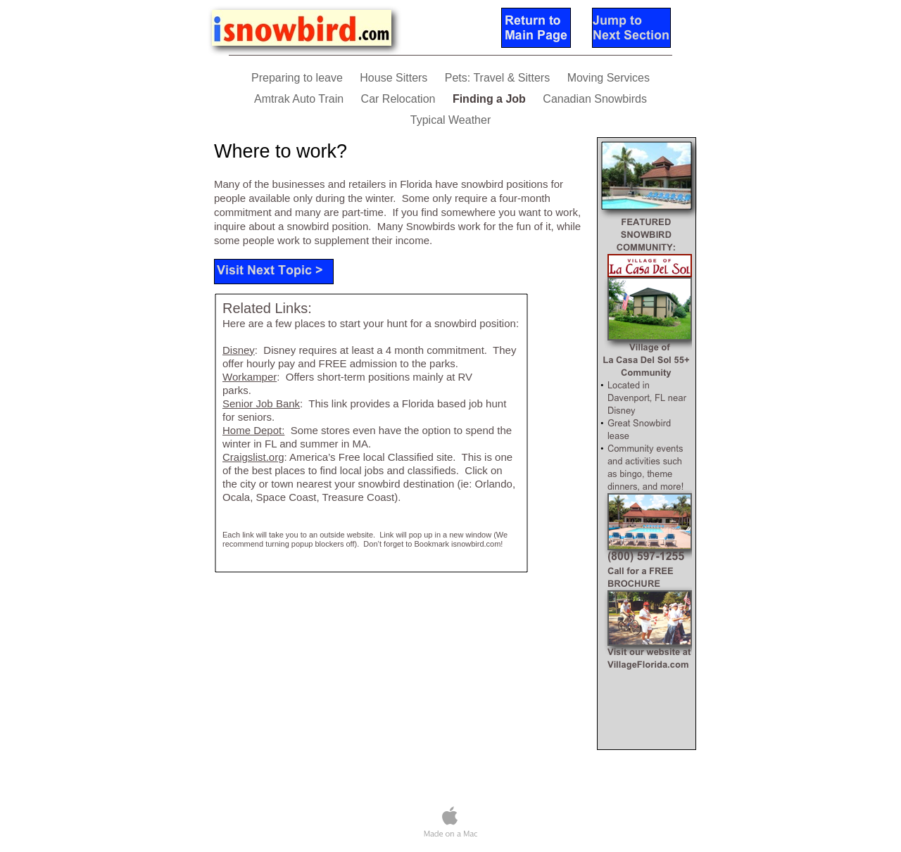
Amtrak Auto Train (300, 99)
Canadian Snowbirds (595, 99)
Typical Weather (450, 120)
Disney (238, 350)
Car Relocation (400, 99)
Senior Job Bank (261, 403)
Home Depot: (253, 430)
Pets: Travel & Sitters (499, 78)
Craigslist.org (253, 457)
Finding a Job (491, 99)
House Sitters (395, 78)
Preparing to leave (298, 78)
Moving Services (608, 78)
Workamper (249, 377)
